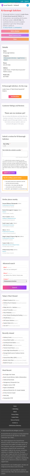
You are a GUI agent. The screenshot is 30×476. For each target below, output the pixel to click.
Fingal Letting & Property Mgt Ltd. (11, 236)
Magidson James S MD (9, 385)
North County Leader (7, 223)
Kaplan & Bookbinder (8, 387)
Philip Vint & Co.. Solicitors (12, 307)
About (15, 411)
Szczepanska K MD (8, 398)
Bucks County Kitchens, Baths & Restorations (14, 377)
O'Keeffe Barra (9, 318)
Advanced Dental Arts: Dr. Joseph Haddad (14, 390)
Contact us (15, 422)
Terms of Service (15, 420)
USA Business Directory (15, 425)
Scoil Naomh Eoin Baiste (11, 342)
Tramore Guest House (11, 348)
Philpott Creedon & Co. (11, 300)
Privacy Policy (15, 414)
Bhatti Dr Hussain (15, 363)
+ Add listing (15, 409)
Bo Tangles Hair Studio (9, 374)
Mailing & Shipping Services (9, 218)
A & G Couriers (6, 216)
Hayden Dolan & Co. (10, 323)
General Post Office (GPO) (12, 357)
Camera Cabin (6, 243)
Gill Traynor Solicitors (10, 320)
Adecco (4, 230)
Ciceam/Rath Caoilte (13, 340)
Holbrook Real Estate (8, 379)
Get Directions (15, 96)
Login (22, 1)
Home (15, 406)
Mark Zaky (6, 395)
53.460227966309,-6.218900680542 (12, 27)
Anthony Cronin (13, 337)
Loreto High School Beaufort (13, 350)
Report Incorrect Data (15, 35)
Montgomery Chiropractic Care (11, 382)
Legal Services (21, 58)
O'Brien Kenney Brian (8, 249)
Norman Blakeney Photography (10, 203)
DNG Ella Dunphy (12, 345)
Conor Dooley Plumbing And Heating (15, 315)
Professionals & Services (10, 58)
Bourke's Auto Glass (14, 360)
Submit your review (9, 173)
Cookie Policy (15, 417)
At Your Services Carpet (9, 393)
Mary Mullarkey (9, 312)
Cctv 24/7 (11, 325)
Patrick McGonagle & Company (10, 210)
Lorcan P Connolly (10, 310)
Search (14, 287)
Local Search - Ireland (11, 5)
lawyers (6, 60)
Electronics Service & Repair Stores (10, 244)
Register (27, 1)
